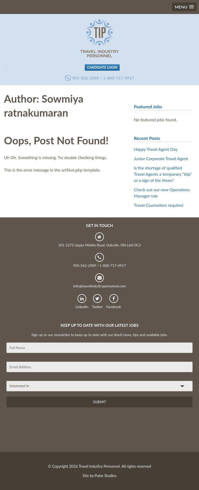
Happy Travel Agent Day (155, 149)
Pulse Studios (105, 475)
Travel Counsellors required (158, 205)
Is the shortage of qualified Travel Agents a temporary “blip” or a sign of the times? (163, 174)
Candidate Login (102, 67)
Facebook (113, 301)
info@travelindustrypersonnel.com (99, 280)
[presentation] (45, 431)
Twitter (97, 301)
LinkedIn (81, 301)
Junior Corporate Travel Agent (161, 158)
